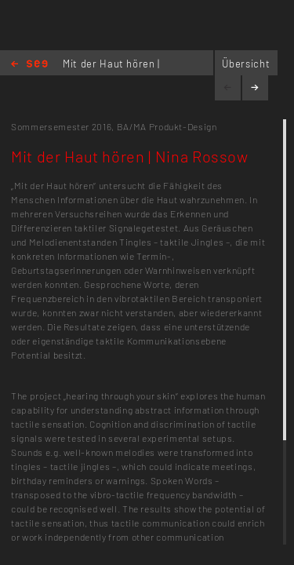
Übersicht (246, 63)
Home (29, 64)
